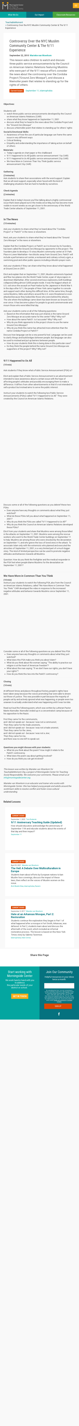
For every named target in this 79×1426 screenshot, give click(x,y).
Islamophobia (46, 90)
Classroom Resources (65, 15)
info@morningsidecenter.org (17, 777)
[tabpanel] (39, 828)
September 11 (32, 90)
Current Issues (17, 91)
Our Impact (39, 15)
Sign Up (59, 1006)
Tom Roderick (31, 819)
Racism (38, 886)
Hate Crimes (26, 938)
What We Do (13, 15)
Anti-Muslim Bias (17, 886)
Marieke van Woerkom (41, 55)
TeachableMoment (14, 22)
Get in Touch (20, 996)
